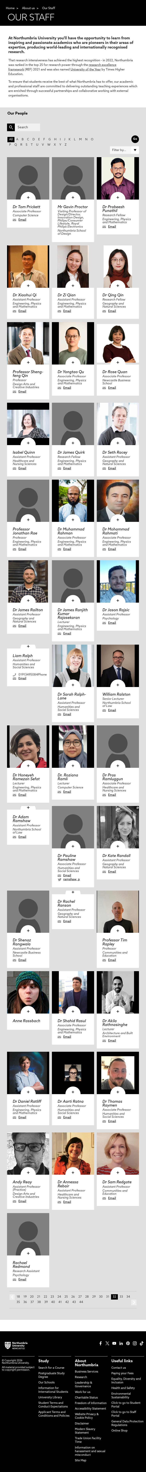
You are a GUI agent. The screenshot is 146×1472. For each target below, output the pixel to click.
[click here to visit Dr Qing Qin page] (118, 266)
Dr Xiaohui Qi (24, 295)
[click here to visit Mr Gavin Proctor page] (73, 178)
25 (66, 1296)
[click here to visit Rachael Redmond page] (28, 1234)
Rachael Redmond (21, 1265)
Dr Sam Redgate (117, 1182)
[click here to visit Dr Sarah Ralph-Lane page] (73, 666)
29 (94, 1296)
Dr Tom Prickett (26, 207)
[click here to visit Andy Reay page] (28, 1153)
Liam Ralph (23, 656)
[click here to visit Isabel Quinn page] (28, 424)
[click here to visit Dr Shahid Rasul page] (73, 992)
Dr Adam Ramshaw (21, 819)
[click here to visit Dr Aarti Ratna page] (73, 1073)
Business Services (86, 1371)
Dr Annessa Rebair (68, 1184)
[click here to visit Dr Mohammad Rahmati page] (118, 501)
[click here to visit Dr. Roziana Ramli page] (73, 746)
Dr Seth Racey (114, 453)
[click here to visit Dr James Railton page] (28, 581)
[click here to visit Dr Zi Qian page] (73, 266)
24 (59, 1296)
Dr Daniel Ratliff (27, 1102)
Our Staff (48, 8)
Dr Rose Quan (114, 372)
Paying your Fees (122, 1373)
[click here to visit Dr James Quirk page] (73, 424)
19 (25, 1296)
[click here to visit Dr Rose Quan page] (118, 343)
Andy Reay (22, 1182)
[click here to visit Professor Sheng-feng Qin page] (28, 343)
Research (81, 1377)
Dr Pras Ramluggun (112, 777)
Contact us (118, 1368)
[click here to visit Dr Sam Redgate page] (118, 1153)
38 (39, 1302)
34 (128, 1296)
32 (114, 1296)
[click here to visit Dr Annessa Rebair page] (73, 1153)
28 (87, 1296)
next (133, 1302)
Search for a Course (51, 1368)
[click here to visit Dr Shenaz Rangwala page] (28, 912)
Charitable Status (86, 1397)
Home (10, 8)
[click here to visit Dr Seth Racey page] (118, 424)
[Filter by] (124, 150)
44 (81, 1302)
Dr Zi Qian (67, 295)
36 (25, 1302)
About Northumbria (86, 1363)
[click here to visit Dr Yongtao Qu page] (73, 343)
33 (121, 1296)
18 (18, 1296)
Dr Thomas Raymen (112, 1103)
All (11, 139)
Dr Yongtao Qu (71, 372)
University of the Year (86, 69)
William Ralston (116, 695)
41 (60, 1302)
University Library (50, 1397)
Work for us (82, 1392)
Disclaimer (82, 1423)
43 (74, 1302)
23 (52, 1296)
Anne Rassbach (26, 1021)
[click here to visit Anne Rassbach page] (28, 992)
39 (46, 1302)
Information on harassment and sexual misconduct (90, 1451)
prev (12, 1297)
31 (107, 1296)
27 (80, 1296)
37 (32, 1302)
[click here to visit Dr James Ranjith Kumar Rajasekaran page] (73, 581)
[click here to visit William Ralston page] (118, 666)
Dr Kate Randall (116, 856)
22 (45, 1296)
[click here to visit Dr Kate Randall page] (118, 827)
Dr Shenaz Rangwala (22, 942)
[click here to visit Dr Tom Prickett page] (28, 178)
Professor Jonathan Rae (25, 531)
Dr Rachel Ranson (66, 904)
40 (53, 1302)
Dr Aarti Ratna (71, 1102)
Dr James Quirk (71, 453)
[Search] (27, 127)
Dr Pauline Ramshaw (67, 858)
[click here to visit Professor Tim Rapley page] (118, 912)
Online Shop (119, 1430)
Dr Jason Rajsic (115, 610)
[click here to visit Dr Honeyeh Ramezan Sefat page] (28, 746)
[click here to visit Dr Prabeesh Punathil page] (118, 178)
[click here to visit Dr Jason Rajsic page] (118, 581)
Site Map (80, 1460)
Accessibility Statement (90, 1408)
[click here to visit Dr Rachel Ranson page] (73, 892)
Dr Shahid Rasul (72, 1021)
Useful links (122, 1361)
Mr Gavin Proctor (73, 207)
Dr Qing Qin (113, 295)
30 (101, 1296)
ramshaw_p (71, 879)
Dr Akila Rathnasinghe (114, 1023)
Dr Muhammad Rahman (71, 531)
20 (32, 1296)
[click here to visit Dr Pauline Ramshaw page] (73, 827)
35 (18, 1302)
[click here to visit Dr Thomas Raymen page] (118, 1073)
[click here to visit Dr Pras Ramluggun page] (118, 746)
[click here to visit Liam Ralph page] (28, 646)
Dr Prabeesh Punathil (113, 209)
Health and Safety (123, 1388)
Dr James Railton (28, 610)
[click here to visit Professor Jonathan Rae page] (28, 501)
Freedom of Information (91, 1403)
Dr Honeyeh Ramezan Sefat (26, 777)
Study (43, 1361)
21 (38, 1296)
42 (67, 1302)
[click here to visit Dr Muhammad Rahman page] (73, 501)
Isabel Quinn (24, 453)
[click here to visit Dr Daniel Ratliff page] (28, 1073)
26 (73, 1296)
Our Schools (46, 1382)
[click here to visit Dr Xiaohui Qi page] (28, 266)
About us (28, 8)
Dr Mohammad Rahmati (115, 531)
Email (22, 219)
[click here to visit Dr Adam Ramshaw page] (28, 808)
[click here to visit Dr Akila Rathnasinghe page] (118, 992)
